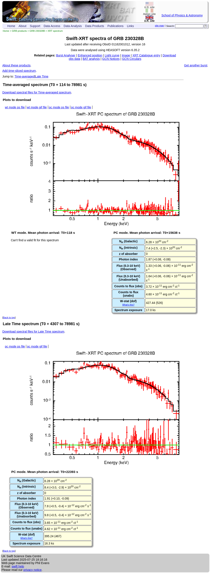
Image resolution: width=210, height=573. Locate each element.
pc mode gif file (81, 107)
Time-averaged (24, 76)
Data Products (94, 26)
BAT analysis (91, 58)
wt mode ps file (15, 107)
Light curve (112, 55)
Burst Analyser (65, 55)
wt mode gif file (37, 107)
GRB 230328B (37, 31)
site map (159, 25)
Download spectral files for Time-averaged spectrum (36, 92)
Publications (115, 26)
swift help (18, 566)
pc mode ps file (59, 107)
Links (130, 26)
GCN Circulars (131, 58)
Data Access (52, 26)
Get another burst (195, 65)
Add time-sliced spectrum (19, 70)
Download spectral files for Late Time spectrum (33, 331)
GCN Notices (111, 58)
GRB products (19, 31)
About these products (16, 65)
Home (11, 26)
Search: (170, 26)
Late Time (41, 76)
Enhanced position (90, 55)
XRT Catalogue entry (146, 55)
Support (35, 26)
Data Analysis (73, 26)
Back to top (9, 317)
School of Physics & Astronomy (182, 15)
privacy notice (32, 570)
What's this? (128, 304)
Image (126, 55)
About (22, 26)
